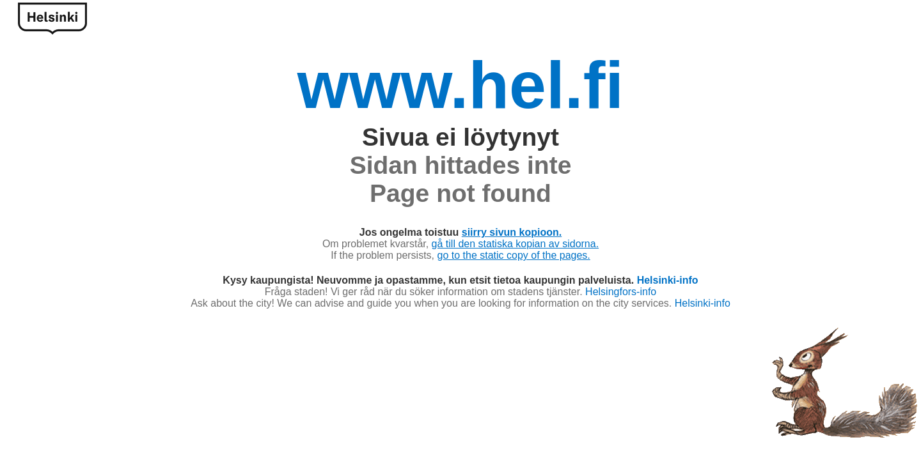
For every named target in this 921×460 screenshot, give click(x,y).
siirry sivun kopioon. (512, 232)
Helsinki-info (667, 280)
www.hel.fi (460, 85)
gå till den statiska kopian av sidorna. (515, 243)
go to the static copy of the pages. (513, 255)
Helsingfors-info (620, 291)
